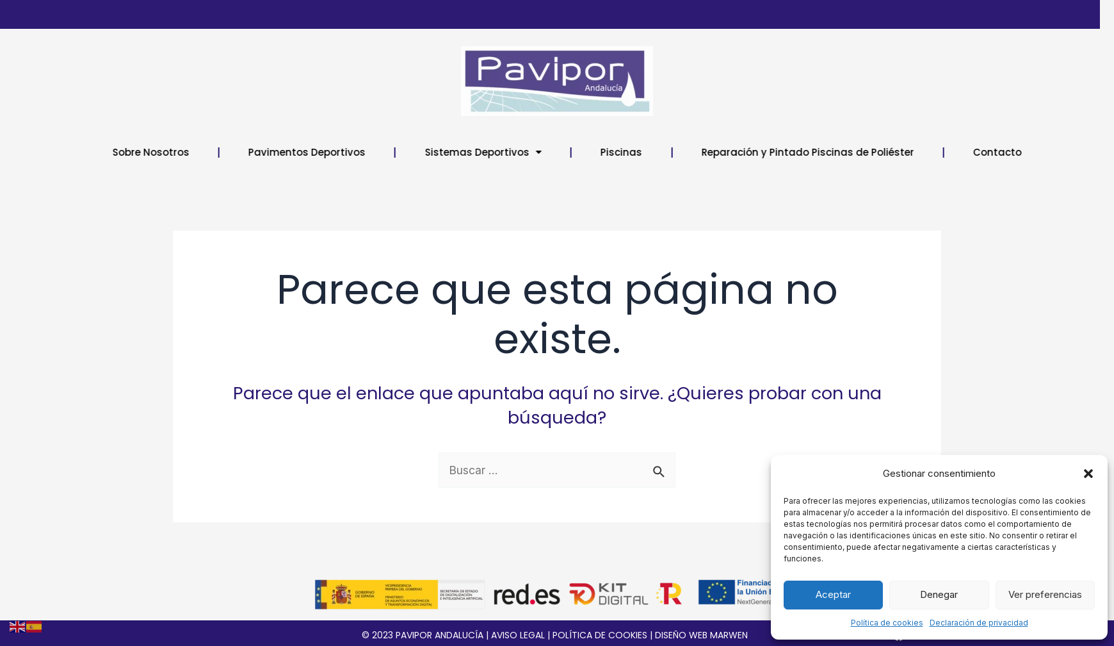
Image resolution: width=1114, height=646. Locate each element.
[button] (1088, 473)
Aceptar (833, 594)
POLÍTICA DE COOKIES (600, 635)
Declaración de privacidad (979, 622)
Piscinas (665, 152)
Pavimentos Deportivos (351, 152)
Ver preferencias (1045, 594)
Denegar (939, 594)
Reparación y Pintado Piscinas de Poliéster (852, 152)
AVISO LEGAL (518, 635)
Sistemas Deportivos (527, 152)
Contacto (1041, 152)
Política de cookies (887, 622)
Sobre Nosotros (195, 152)
